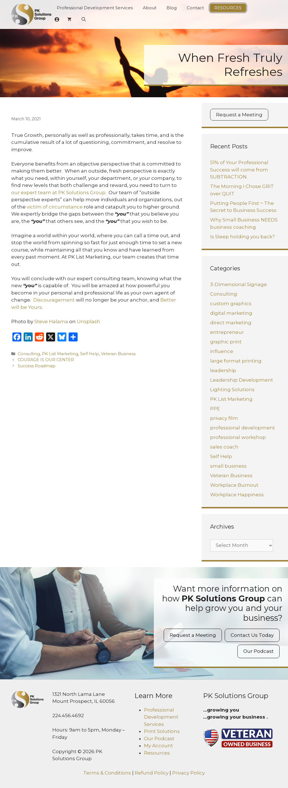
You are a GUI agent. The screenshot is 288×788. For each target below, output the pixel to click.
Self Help (89, 353)
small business (228, 466)
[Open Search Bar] (83, 19)
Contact (195, 7)
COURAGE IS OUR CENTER (46, 359)
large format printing (236, 361)
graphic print (226, 342)
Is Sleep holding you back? (242, 236)
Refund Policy (151, 773)
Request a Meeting (239, 114)
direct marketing (230, 322)
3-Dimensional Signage (238, 284)
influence (221, 351)
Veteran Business (118, 353)
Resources (228, 7)
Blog (171, 7)
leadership (223, 370)
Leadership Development (241, 380)
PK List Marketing (60, 353)
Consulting (29, 353)
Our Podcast (258, 651)
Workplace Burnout (234, 485)
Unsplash (88, 321)
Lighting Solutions (232, 389)
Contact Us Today (252, 635)
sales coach (224, 447)
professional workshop (238, 437)
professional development (242, 428)
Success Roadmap (36, 365)
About (149, 7)
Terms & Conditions (107, 773)
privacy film (224, 418)
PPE (215, 408)
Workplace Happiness (237, 494)
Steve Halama (51, 321)
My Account (158, 745)
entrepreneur (227, 332)
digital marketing (231, 313)
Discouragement (53, 300)
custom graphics (230, 303)
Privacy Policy (188, 773)
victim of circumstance (55, 207)
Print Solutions (162, 731)
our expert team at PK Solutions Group (58, 192)
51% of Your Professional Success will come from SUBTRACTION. (239, 170)
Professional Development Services (95, 7)
